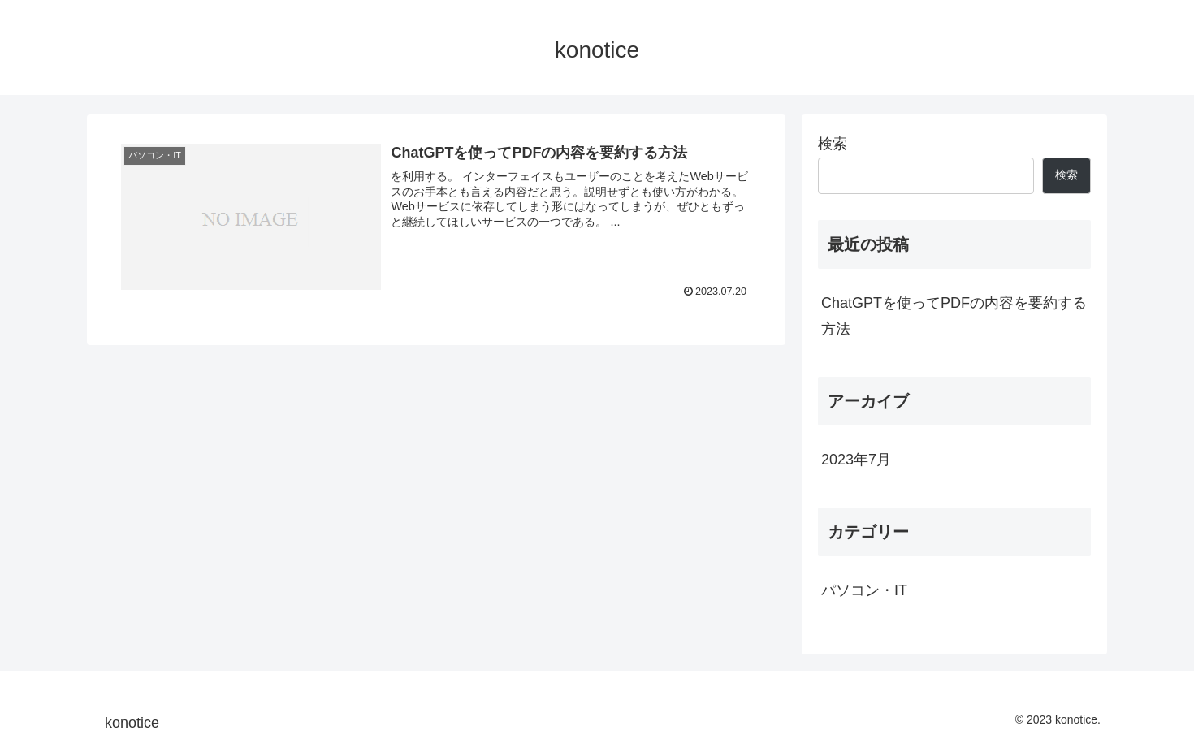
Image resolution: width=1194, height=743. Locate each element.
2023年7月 (856, 459)
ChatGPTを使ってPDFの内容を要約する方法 (954, 316)
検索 (832, 144)
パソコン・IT (864, 590)
